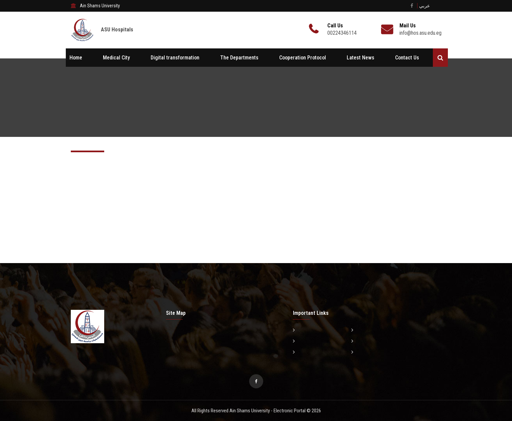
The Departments (239, 57)
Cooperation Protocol (302, 57)
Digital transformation (175, 57)
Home (75, 57)
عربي (424, 5)
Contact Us (407, 57)
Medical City (116, 57)
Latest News (360, 57)
